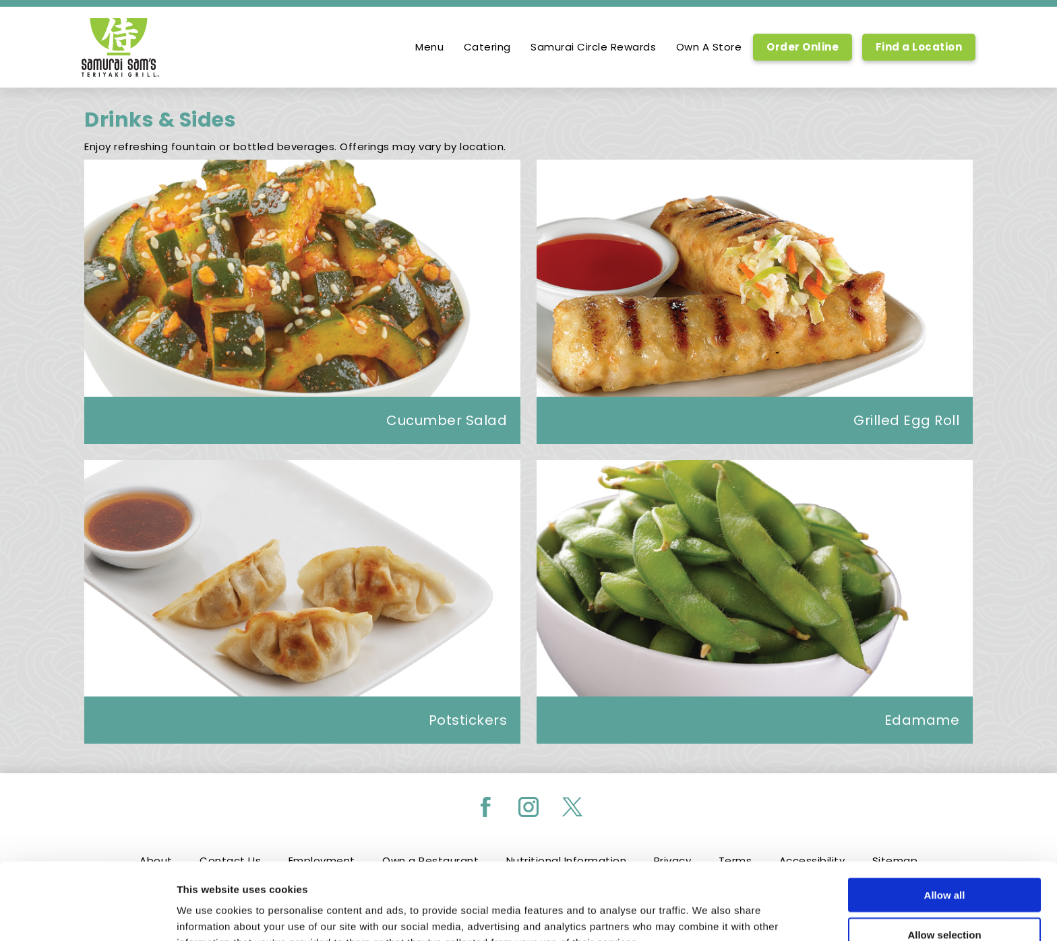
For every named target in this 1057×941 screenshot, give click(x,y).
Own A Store (709, 47)
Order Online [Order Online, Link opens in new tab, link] (802, 47)
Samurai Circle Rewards (593, 47)
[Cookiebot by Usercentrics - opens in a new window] (87, 915)
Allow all (944, 823)
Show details (707, 914)
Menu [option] (429, 47)
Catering (487, 47)
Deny (944, 902)
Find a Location (919, 47)
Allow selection (944, 862)
